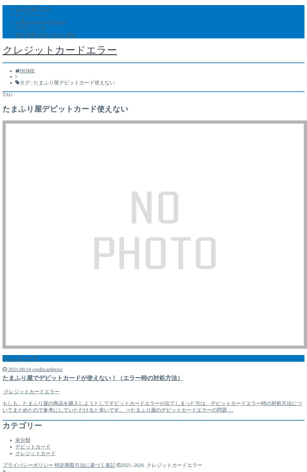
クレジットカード (35, 453)
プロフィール (30, 28)
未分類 (22, 440)
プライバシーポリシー (40, 21)
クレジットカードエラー (60, 50)
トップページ (30, 14)
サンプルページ (33, 8)
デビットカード (33, 446)
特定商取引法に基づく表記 (45, 34)
